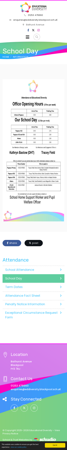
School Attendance (33, 270)
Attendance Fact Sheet (33, 296)
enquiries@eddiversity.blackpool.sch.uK (33, 19)
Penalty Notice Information (33, 304)
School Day (33, 278)
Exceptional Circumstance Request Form (33, 315)
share (12, 243)
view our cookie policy (18, 447)
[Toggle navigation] (27, 37)
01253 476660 (33, 15)
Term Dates (33, 287)
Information (20, 56)
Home (6, 56)
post (34, 243)
